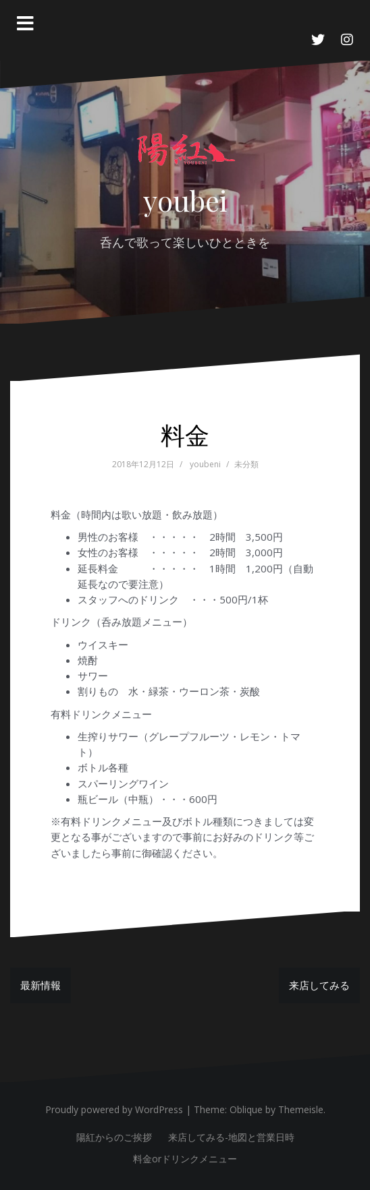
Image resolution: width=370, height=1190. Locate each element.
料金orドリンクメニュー (185, 1158)
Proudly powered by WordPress (114, 1109)
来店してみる (319, 985)
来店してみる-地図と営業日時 (231, 1137)
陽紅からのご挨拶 (114, 1137)
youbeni (205, 464)
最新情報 (40, 985)
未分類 (246, 464)
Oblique (246, 1109)
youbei (185, 200)
